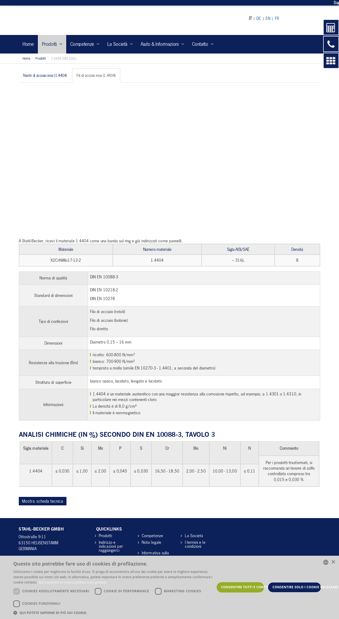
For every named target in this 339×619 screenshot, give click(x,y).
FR (277, 18)
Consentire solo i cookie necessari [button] (297, 587)
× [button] (333, 562)
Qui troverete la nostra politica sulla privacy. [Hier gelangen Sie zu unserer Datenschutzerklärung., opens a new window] (72, 582)
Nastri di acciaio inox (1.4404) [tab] (45, 75)
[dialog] (169, 587)
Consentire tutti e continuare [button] (242, 587)
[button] (114, 612)
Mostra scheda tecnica (42, 501)
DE (258, 18)
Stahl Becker (67, 21)
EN (268, 18)
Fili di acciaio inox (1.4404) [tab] (96, 75)
